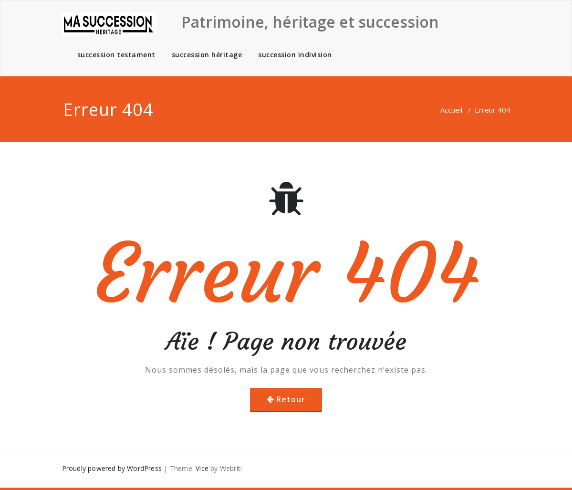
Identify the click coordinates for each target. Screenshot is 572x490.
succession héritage (207, 54)
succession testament (116, 54)
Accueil (451, 110)
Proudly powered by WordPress (112, 468)
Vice (202, 468)
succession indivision (295, 54)
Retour (290, 399)
